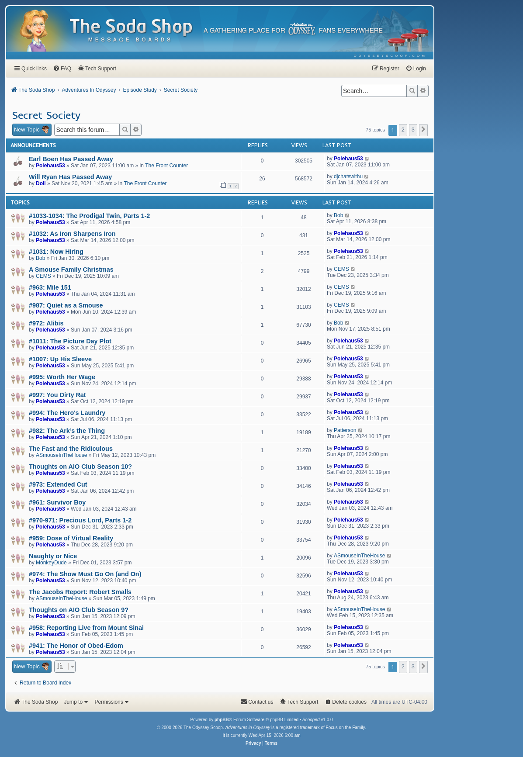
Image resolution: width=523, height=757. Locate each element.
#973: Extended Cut (58, 484)
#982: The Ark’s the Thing (67, 430)
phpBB (222, 719)
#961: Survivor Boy (57, 502)
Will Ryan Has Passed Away (70, 176)
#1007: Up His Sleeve (60, 359)
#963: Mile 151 (50, 287)
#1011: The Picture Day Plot (70, 341)
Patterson (345, 430)
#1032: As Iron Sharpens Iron (72, 233)
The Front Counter (166, 165)
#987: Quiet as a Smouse (66, 305)
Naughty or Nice (53, 556)
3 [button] (413, 129)
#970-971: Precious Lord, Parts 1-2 (80, 520)
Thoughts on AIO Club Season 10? (80, 466)
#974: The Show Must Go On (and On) (85, 573)
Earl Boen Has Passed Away (71, 159)
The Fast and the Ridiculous (71, 448)
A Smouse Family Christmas (71, 269)
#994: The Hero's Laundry (67, 412)
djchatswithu (348, 176)
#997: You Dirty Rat (57, 394)
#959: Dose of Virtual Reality (71, 538)
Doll (41, 183)
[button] (423, 130)
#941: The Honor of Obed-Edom (76, 645)
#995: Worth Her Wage (62, 376)
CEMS (43, 276)
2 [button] (403, 129)
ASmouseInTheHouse (61, 455)
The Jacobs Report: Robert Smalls (80, 591)
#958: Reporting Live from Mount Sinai (86, 627)
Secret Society (46, 114)
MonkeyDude (51, 563)
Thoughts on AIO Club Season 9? (78, 609)
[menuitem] (390, 55)
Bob (338, 215)
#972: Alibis (46, 323)
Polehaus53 (50, 165)
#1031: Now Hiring (56, 251)
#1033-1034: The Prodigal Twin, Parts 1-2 (89, 215)
